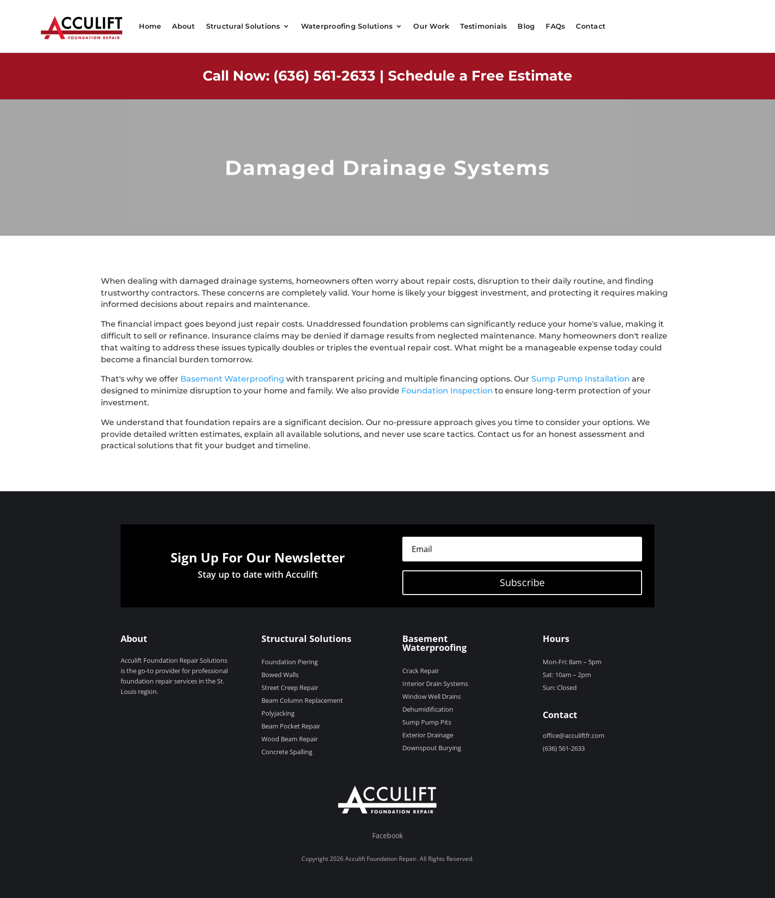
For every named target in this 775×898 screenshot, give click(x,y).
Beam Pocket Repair (290, 726)
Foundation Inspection (447, 390)
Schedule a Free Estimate (480, 75)
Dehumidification (427, 709)
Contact (590, 26)
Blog (526, 26)
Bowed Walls (280, 674)
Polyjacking (278, 713)
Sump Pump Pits (426, 722)
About (183, 26)
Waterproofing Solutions (347, 26)
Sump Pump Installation (580, 379)
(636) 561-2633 (564, 748)
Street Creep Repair (289, 687)
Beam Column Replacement (302, 700)
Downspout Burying (431, 747)
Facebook (387, 835)
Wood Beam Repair (289, 738)
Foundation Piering (289, 661)
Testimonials (483, 26)
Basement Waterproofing (232, 379)
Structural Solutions (243, 26)
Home (150, 26)
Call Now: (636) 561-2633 (289, 75)
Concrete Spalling (286, 751)
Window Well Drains (431, 696)
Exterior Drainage (427, 734)
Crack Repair (420, 670)
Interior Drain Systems (435, 683)
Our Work (431, 26)
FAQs (555, 26)
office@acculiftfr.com (573, 735)
